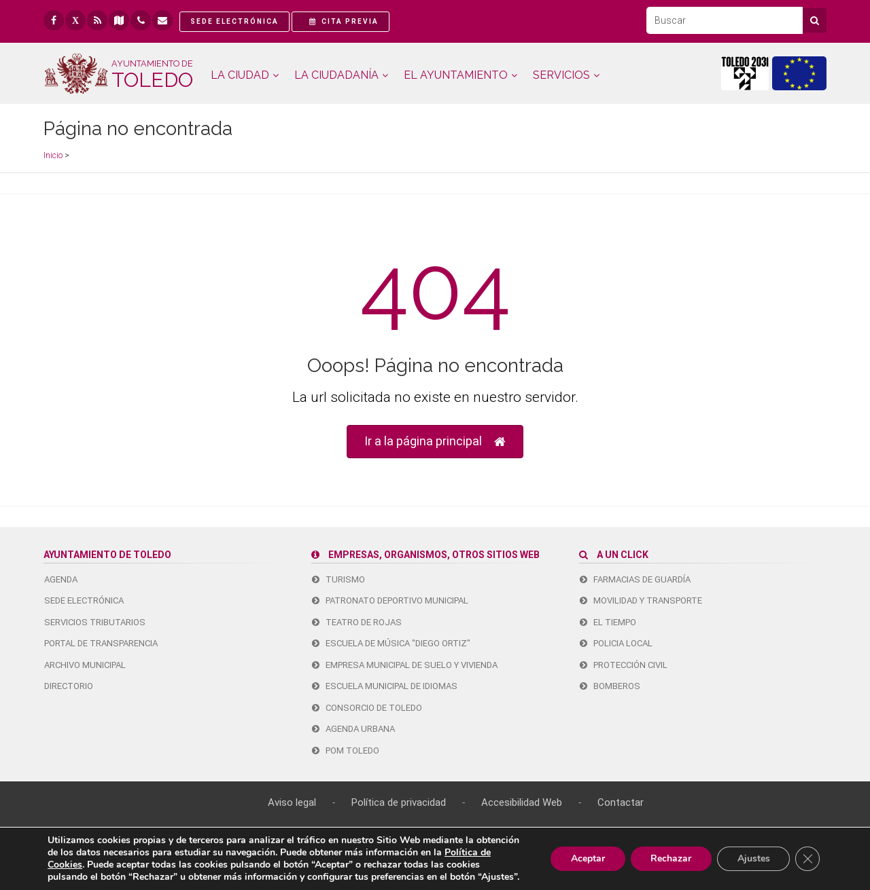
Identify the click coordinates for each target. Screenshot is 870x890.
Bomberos (610, 686)
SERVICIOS (561, 75)
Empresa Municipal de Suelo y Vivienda (405, 665)
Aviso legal (292, 802)
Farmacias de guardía (635, 579)
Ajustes (753, 858)
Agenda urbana (353, 729)
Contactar (620, 802)
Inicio (53, 155)
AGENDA (60, 579)
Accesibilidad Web (521, 802)
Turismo (338, 579)
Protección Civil (623, 665)
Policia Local (616, 643)
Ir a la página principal (435, 442)
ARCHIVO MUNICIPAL (85, 665)
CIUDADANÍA (336, 75)
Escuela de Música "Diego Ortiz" (391, 643)
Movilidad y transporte (641, 600)
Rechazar (670, 858)
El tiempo (608, 622)
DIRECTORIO (68, 686)
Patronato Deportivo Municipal (390, 600)
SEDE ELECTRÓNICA (84, 600)
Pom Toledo (345, 750)
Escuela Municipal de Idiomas (384, 686)
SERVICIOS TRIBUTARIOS (94, 622)
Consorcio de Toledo (367, 708)
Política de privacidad (398, 802)
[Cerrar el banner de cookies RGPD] (807, 859)
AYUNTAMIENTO (456, 75)
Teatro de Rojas (357, 622)
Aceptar (587, 858)
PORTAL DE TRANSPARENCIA (101, 643)
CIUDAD (240, 75)
